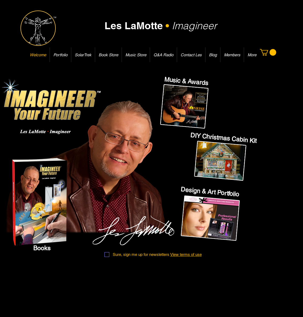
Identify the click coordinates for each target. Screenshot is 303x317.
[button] (268, 52)
